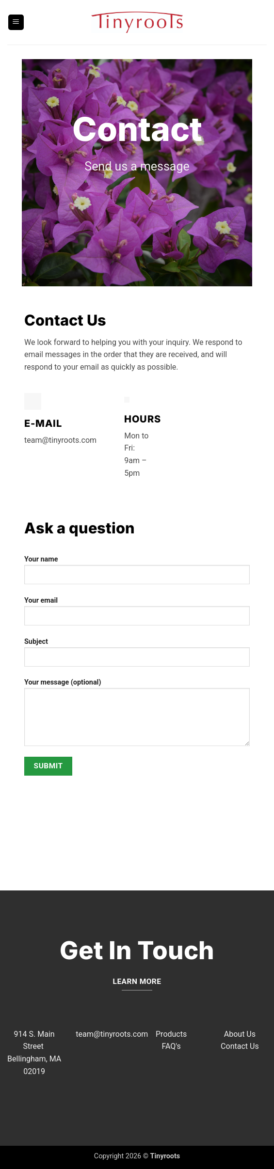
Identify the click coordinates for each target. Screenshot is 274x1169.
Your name (137, 573)
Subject (137, 656)
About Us (240, 1034)
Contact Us (240, 1046)
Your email (137, 614)
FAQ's (170, 1046)
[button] (16, 23)
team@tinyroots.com (112, 1034)
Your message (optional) (137, 716)
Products (171, 1034)
